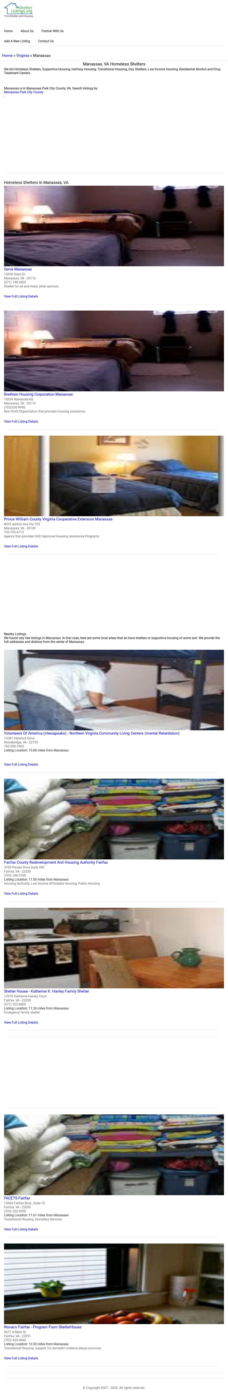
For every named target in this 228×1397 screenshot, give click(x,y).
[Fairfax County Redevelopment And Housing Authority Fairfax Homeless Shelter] (114, 837)
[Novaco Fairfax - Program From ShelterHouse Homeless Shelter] (114, 1302)
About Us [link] (27, 31)
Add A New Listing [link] (17, 41)
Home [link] (8, 31)
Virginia (22, 55)
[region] (114, 140)
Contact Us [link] (46, 41)
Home (7, 55)
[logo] (18, 10)
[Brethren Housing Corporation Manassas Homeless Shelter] (114, 367)
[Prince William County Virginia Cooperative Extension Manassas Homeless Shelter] (114, 492)
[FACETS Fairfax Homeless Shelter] (114, 1172)
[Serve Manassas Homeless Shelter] (114, 242)
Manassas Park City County (23, 92)
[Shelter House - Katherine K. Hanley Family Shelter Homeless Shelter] (114, 966)
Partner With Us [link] (52, 31)
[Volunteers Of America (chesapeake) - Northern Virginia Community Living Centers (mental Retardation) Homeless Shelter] (114, 708)
